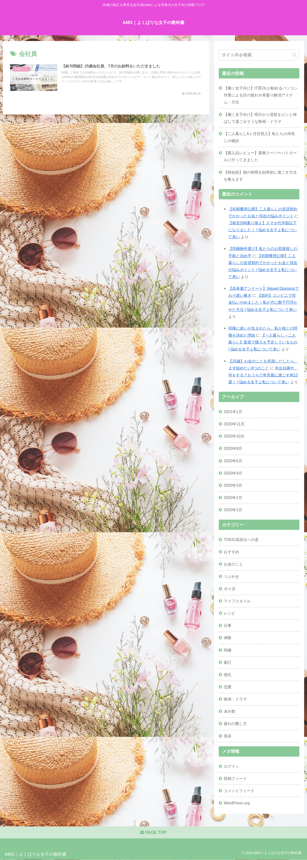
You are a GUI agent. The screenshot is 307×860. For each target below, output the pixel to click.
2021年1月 (233, 411)
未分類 (229, 711)
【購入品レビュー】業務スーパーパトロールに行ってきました (260, 156)
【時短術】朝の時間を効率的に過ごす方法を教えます (260, 175)
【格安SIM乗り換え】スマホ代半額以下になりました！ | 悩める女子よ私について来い (262, 229)
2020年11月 (234, 424)
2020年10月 (234, 436)
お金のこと (233, 564)
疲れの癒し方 (235, 723)
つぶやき (231, 576)
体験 (227, 637)
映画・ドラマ (235, 699)
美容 (227, 736)
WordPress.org (237, 803)
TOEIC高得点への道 (241, 539)
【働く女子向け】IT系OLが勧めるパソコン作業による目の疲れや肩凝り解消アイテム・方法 (261, 95)
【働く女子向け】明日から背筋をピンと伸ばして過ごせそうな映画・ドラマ (260, 117)
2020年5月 (233, 460)
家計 (227, 662)
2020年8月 (233, 448)
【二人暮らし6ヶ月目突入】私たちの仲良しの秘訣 (259, 136)
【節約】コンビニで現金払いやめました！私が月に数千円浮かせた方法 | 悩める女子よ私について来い (262, 302)
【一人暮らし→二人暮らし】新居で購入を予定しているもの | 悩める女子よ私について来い (262, 342)
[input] (259, 55)
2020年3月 (233, 485)
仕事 (227, 625)
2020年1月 (233, 510)
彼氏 (227, 674)
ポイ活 (229, 588)
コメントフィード (239, 790)
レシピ (229, 613)
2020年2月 (233, 497)
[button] (294, 55)
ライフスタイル (237, 601)
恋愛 (227, 687)
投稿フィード (235, 778)
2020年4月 (233, 473)
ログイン (231, 766)
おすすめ (231, 552)
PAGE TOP (153, 832)
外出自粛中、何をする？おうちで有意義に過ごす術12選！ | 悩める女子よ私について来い (263, 375)
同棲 (227, 650)
